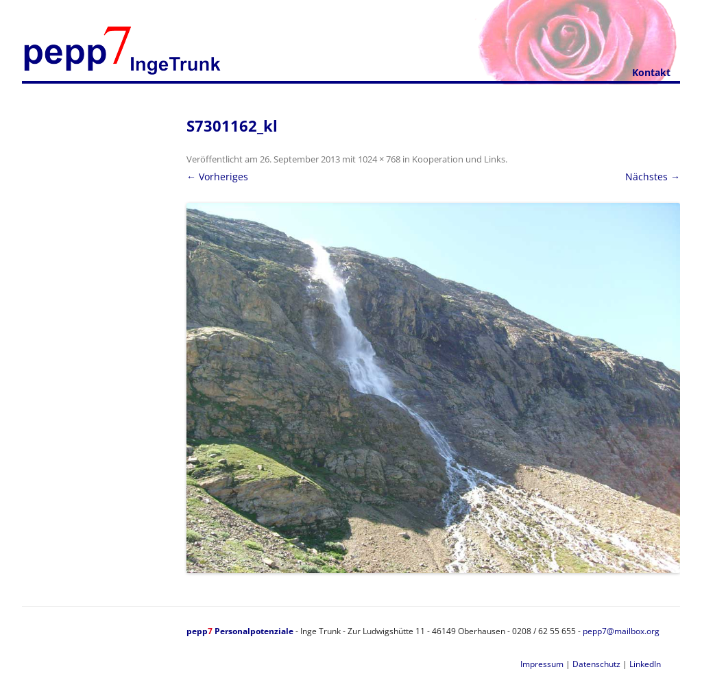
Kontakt (651, 72)
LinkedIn (645, 664)
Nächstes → (652, 176)
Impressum (542, 664)
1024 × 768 (379, 159)
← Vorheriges (217, 176)
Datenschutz (596, 664)
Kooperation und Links (458, 159)
